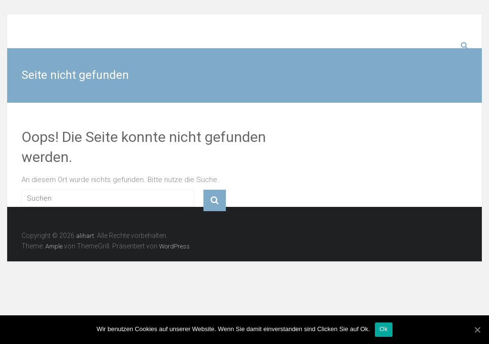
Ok (384, 329)
